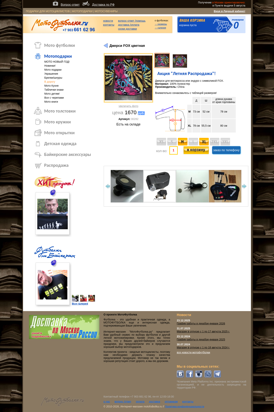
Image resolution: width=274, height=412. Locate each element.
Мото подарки (52, 69)
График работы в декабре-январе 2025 (201, 339)
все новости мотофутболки (193, 352)
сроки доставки (127, 28)
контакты (108, 24)
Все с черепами (54, 97)
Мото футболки (59, 45)
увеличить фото (128, 106)
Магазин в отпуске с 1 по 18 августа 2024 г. (203, 347)
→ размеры (161, 24)
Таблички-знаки (54, 89)
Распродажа (56, 165)
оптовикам (171, 401)
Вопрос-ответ (70, 4)
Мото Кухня (51, 85)
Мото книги (51, 101)
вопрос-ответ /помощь (132, 20)
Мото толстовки (60, 111)
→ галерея (160, 27)
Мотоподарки (58, 56)
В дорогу (49, 81)
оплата (140, 401)
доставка (154, 401)
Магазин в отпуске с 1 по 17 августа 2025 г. (203, 331)
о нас (107, 401)
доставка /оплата (128, 24)
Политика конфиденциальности (184, 406)
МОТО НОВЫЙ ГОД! (57, 61)
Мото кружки (57, 122)
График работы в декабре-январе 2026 (201, 323)
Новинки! (50, 65)
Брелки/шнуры (53, 77)
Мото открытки (59, 132)
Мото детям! (52, 93)
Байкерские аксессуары (67, 154)
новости (108, 20)
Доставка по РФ (103, 4)
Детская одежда (60, 143)
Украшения (51, 73)
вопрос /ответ (123, 401)
